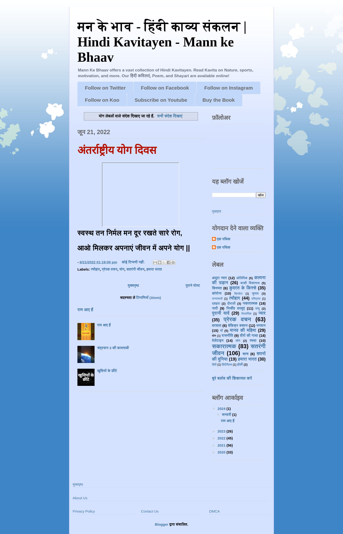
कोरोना (217, 293)
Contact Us (150, 511)
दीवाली (231, 303)
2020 (222, 452)
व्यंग (238, 341)
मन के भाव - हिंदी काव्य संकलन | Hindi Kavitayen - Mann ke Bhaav (162, 42)
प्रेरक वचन (109, 269)
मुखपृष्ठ (216, 211)
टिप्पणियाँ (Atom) (148, 298)
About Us (80, 498)
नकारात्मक (250, 303)
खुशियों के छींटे (107, 371)
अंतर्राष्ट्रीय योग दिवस (116, 150)
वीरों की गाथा (249, 335)
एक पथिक (223, 239)
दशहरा (216, 303)
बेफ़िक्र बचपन (237, 325)
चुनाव (255, 293)
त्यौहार (95, 269)
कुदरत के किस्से (242, 288)
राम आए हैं (85, 309)
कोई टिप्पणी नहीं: (134, 262)
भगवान (261, 325)
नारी (215, 308)
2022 (222, 438)
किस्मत (217, 288)
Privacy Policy (84, 511)
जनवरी (227, 415)
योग (121, 269)
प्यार (262, 313)
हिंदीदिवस (227, 364)
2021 (222, 445)
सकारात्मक (224, 346)
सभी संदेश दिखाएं (169, 116)
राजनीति (227, 335)
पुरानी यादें (220, 313)
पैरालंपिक (246, 313)
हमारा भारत (154, 269)
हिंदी (214, 364)
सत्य (245, 354)
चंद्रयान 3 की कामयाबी (113, 348)
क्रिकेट (238, 293)
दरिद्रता (256, 298)
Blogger (161, 524)
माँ (221, 330)
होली (240, 364)
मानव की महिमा (243, 330)
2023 (222, 431)
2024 (222, 409)
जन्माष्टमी (217, 298)
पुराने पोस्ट (193, 285)
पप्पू (257, 308)
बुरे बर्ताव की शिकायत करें (232, 378)
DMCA (214, 511)
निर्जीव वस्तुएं (235, 308)
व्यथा (253, 340)
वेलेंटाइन (217, 340)
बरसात (216, 325)
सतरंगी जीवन (135, 269)
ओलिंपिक (241, 278)
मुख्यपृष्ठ (133, 285)
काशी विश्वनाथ (250, 283)
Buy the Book (218, 100)
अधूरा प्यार (219, 278)
